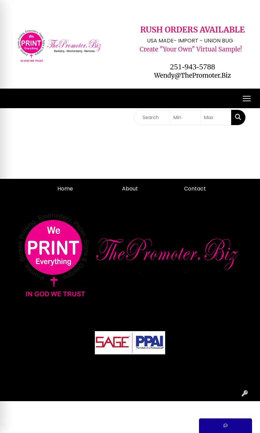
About (130, 188)
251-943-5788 (192, 66)
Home (65, 188)
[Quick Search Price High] (215, 117)
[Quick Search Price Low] (185, 117)
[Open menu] (246, 98)
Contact (195, 188)
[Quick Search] (152, 117)
